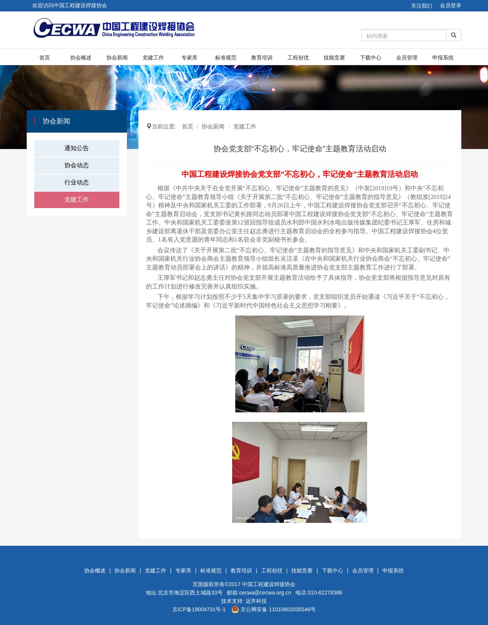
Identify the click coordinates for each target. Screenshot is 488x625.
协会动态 (76, 165)
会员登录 (450, 5)
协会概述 (81, 57)
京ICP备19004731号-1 (199, 609)
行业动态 (76, 182)
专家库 (189, 57)
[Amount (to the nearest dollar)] (404, 35)
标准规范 (225, 57)
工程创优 (298, 57)
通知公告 (76, 148)
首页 (44, 57)
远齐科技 (256, 601)
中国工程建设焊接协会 (268, 584)
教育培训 (262, 57)
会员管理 (406, 57)
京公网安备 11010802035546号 (273, 609)
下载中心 (370, 57)
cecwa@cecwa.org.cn (265, 593)
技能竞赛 (334, 57)
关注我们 (421, 6)
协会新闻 (117, 57)
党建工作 (153, 57)
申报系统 (443, 57)
